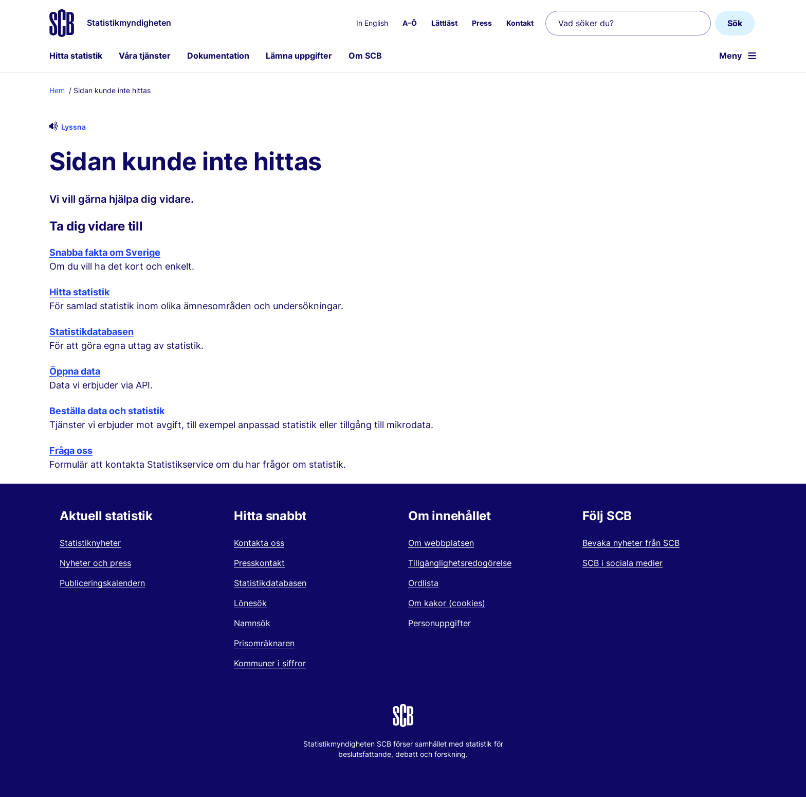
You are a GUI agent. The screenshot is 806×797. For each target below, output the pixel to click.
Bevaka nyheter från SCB (631, 543)
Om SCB (365, 55)
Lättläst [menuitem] (444, 23)
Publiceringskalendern (102, 583)
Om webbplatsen (441, 543)
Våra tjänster (145, 55)
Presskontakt (259, 563)
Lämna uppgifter (299, 55)
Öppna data (74, 371)
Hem (57, 90)
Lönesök (250, 603)
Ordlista (423, 583)
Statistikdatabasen (91, 331)
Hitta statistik (75, 55)
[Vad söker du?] (628, 23)
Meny (730, 55)
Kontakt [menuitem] (520, 23)
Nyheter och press (95, 563)
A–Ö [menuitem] (409, 23)
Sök (734, 23)
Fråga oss (71, 450)
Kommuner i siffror (270, 663)
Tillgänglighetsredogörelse (459, 563)
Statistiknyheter (90, 543)
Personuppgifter (439, 623)
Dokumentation (218, 55)
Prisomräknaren (264, 643)
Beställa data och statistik (106, 410)
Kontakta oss (259, 543)
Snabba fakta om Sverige (104, 252)
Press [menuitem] (482, 23)
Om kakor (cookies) (446, 603)
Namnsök (252, 623)
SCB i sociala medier (622, 563)
